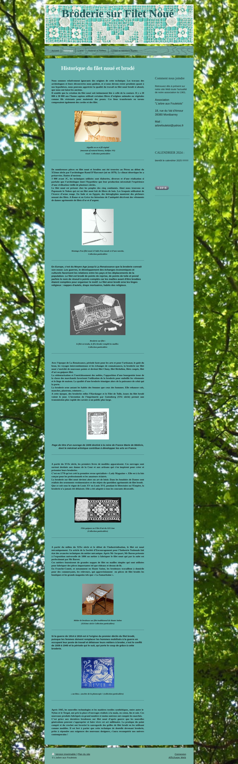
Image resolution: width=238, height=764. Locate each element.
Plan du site (84, 754)
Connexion (180, 754)
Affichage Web (177, 757)
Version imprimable (64, 754)
